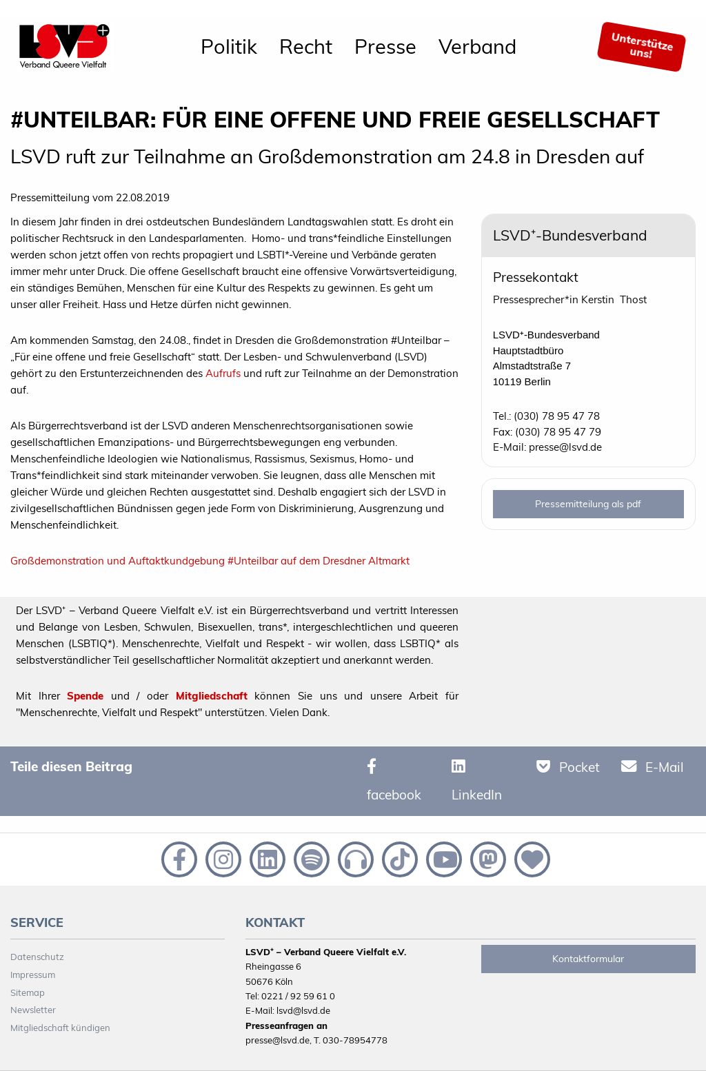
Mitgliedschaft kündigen (60, 1027)
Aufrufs (223, 373)
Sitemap (27, 992)
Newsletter (33, 1009)
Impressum (32, 974)
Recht (305, 46)
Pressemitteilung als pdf (588, 504)
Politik (229, 46)
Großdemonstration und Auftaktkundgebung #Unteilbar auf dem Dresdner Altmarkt (210, 560)
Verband (477, 46)
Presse (385, 46)
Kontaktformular (588, 958)
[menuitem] (229, 46)
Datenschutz (37, 956)
